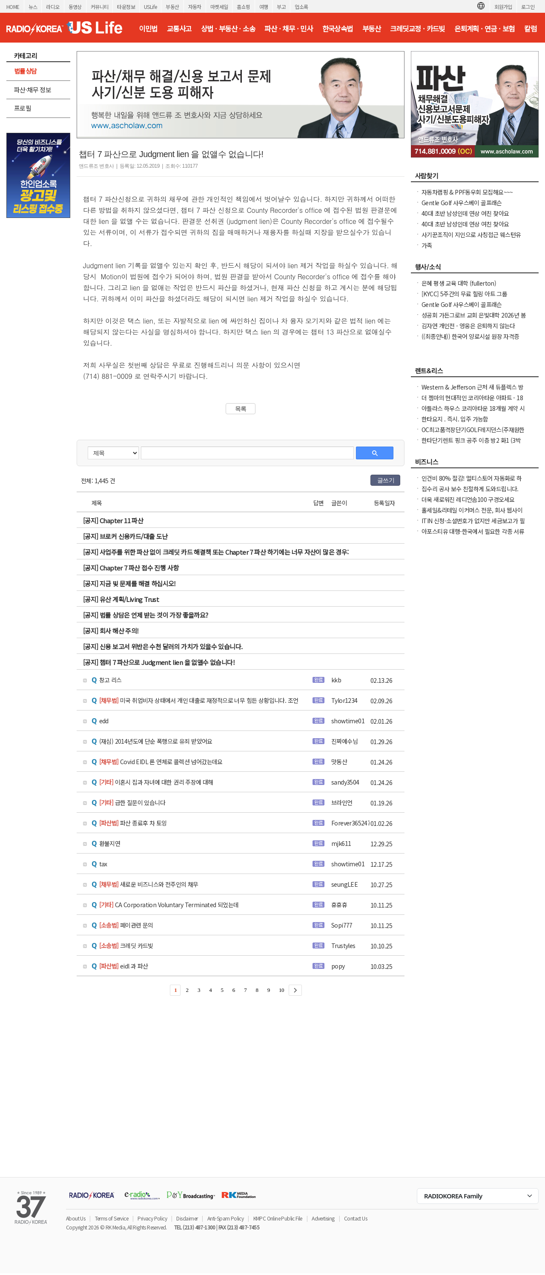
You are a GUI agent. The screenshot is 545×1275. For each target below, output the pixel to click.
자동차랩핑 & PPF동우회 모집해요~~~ (467, 192)
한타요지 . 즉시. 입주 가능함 (455, 419)
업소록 (301, 6)
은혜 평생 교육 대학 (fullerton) (459, 283)
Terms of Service (111, 1218)
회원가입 (503, 6)
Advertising (323, 1218)
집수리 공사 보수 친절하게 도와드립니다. (470, 488)
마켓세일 (219, 6)
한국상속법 (337, 28)
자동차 (194, 6)
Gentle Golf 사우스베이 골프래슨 (462, 202)
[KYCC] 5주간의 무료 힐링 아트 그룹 (464, 293)
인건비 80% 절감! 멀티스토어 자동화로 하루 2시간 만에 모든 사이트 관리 (472, 482)
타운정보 (126, 6)
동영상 (75, 6)
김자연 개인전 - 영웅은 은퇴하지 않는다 (468, 325)
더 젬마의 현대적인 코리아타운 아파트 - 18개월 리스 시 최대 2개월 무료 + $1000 (472, 401)
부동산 (172, 6)
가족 (427, 245)
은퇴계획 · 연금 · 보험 (484, 28)
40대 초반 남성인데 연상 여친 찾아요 (465, 213)
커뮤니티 (100, 6)
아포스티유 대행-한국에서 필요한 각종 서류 (473, 531)
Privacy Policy (152, 1218)
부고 (281, 6)
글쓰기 (385, 480)
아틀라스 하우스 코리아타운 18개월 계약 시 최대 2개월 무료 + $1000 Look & (473, 412)
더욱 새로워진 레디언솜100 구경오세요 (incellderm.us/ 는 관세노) (468, 503)
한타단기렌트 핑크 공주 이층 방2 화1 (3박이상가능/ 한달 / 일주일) (471, 444)
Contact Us (355, 1218)
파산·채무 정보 (32, 89)
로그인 (527, 6)
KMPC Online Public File (277, 1218)
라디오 (52, 6)
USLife (150, 6)
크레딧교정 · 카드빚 (417, 28)
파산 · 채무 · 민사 (288, 28)
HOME (13, 6)
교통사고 (179, 28)
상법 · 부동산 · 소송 (228, 28)
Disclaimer (187, 1218)
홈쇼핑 (243, 6)
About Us (75, 1218)
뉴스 (33, 6)
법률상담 (25, 70)
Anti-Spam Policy (225, 1218)
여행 (263, 6)
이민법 (148, 28)
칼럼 (530, 28)
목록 (241, 408)
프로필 (22, 107)
